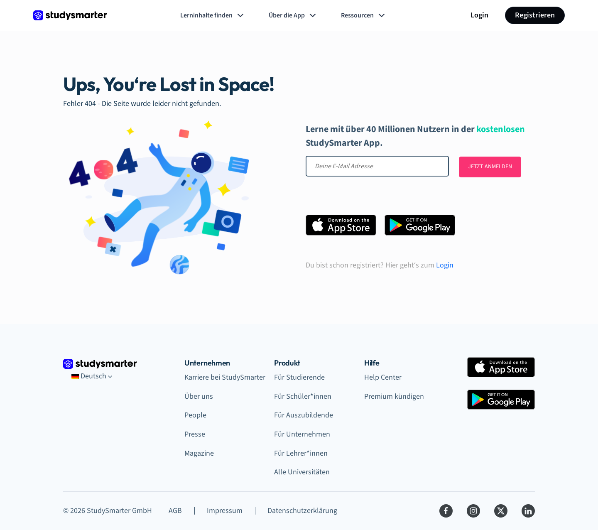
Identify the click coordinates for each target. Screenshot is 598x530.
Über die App (293, 15)
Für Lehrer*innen (301, 453)
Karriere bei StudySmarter (224, 377)
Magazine (199, 453)
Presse (194, 434)
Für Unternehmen (302, 434)
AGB (175, 510)
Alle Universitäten (302, 472)
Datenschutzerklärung (302, 510)
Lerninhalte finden (212, 15)
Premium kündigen (394, 396)
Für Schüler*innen (302, 396)
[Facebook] (446, 511)
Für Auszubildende (303, 415)
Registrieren (535, 15)
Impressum (225, 510)
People (195, 415)
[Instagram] (473, 511)
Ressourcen (364, 15)
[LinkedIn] (528, 511)
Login (479, 15)
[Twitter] (500, 511)
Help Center (383, 377)
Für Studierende (299, 377)
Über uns (198, 396)
